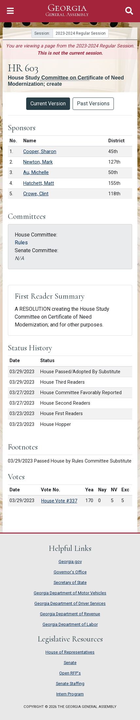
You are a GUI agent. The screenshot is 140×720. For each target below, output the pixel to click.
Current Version (48, 103)
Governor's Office (70, 572)
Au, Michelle (36, 172)
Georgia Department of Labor (70, 624)
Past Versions (93, 103)
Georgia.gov (70, 561)
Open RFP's (70, 673)
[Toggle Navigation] (10, 11)
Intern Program (70, 694)
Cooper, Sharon (39, 151)
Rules (21, 242)
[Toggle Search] (129, 11)
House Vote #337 (59, 500)
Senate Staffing (70, 683)
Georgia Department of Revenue (70, 613)
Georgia (67, 10)
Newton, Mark (38, 162)
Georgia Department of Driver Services (70, 603)
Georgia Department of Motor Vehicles (70, 592)
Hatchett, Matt (38, 183)
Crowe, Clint (35, 194)
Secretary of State (70, 582)
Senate (70, 662)
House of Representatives (70, 652)
